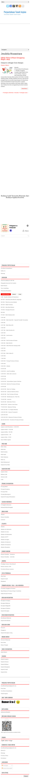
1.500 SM (3, 322)
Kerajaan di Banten (5, 608)
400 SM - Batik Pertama (7, 304)
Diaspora (3, 65)
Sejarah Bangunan (5, 667)
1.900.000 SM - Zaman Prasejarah (9, 412)
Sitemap (3, 273)
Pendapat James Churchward (8, 564)
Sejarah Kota (4, 672)
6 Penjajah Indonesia (6, 505)
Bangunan (3, 581)
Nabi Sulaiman (4, 457)
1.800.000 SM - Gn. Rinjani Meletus (9, 409)
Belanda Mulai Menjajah (7, 507)
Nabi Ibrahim (4, 452)
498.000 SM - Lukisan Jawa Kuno (9, 404)
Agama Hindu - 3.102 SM (7, 429)
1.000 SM (3, 317)
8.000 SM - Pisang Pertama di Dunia (10, 361)
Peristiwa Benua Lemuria (7, 569)
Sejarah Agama (4, 659)
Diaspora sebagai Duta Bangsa (12, 63)
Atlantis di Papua (5, 539)
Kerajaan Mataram (5, 603)
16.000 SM (3, 386)
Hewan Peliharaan (5, 640)
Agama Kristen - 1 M (6, 434)
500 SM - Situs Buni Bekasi (7, 307)
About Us (3, 750)
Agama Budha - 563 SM (6, 432)
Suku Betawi (4, 652)
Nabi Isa (3, 459)
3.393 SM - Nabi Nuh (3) (6, 343)
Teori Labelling (4, 288)
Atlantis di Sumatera (6, 544)
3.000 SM (3, 338)
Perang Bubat (4, 486)
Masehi (14, 294)
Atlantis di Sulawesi (6, 542)
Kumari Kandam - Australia (7, 557)
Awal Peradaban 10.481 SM (7, 280)
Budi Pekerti (4, 285)
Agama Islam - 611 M (6, 437)
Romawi (3, 627)
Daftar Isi (3, 271)
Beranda (16, 92)
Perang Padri (4, 491)
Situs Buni (3, 576)
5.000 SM (3, 350)
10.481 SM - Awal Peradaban (8, 371)
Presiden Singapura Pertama (8, 588)
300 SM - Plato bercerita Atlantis (9, 302)
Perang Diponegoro (6, 494)
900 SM (3, 312)
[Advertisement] (15, 31)
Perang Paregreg (5, 489)
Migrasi (7, 65)
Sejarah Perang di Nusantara (8, 497)
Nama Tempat (4, 645)
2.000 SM (3, 333)
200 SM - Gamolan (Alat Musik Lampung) (11, 299)
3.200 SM (3, 348)
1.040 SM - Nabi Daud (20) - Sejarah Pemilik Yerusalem (14, 320)
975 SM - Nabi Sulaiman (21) (8, 315)
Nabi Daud (3, 454)
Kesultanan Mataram (6, 618)
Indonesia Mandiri (5, 712)
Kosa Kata (3, 642)
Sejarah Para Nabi (5, 464)
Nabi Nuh (3, 449)
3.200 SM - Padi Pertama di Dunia (9, 340)
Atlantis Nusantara (5, 547)
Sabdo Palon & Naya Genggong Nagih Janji (12, 58)
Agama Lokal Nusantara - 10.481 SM (10, 427)
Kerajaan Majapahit (5, 605)
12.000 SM (3, 376)
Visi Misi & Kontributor (6, 268)
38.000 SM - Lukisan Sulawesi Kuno (10, 391)
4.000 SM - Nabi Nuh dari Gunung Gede (10, 345)
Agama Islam (4, 471)
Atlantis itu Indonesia (6, 529)
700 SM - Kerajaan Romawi (7, 309)
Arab (2, 479)
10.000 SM (3, 368)
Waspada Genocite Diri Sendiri (8, 283)
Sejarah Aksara (4, 661)
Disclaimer (3, 758)
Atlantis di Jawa (5, 532)
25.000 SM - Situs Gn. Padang (8, 389)
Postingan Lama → (24, 92)
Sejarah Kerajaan (5, 611)
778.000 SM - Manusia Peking (8, 407)
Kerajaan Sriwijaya (5, 600)
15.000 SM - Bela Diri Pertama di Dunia (10, 384)
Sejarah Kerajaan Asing (6, 632)
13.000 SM (3, 379)
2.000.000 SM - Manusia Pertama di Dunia (11, 417)
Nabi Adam (3, 446)
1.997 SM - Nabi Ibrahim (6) (7, 330)
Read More (24, 88)
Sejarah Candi (4, 578)
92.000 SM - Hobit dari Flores (8, 402)
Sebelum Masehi (6, 294)
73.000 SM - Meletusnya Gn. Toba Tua (10, 396)
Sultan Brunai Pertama (6, 593)
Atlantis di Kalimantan (6, 534)
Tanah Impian (4, 693)
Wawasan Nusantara (6, 290)
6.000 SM (3, 356)
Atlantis (3, 514)
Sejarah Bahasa (4, 664)
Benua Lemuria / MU (6, 566)
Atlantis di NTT (4, 537)
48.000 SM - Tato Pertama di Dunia (9, 394)
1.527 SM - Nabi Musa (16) (7, 325)
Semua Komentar (7, 768)
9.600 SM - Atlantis (5, 366)
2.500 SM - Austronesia (6, 335)
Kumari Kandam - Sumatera (8, 554)
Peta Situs (3, 688)
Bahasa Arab (4, 474)
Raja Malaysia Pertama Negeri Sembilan (11, 591)
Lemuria (3, 519)
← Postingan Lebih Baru (8, 92)
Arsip (20, 294)
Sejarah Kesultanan (5, 620)
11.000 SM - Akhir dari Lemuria (8, 373)
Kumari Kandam (5, 517)
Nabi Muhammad (5, 462)
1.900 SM (3, 327)
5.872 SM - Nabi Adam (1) (7, 353)
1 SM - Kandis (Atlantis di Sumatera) (9, 297)
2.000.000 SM (4, 414)
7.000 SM (3, 358)
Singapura (3, 630)
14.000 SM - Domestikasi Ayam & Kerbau (11, 381)
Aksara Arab (4, 477)
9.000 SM (3, 363)
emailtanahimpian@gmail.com (8, 686)
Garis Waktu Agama (6, 439)
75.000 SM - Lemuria (6, 399)
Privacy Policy (4, 755)
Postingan (5, 765)
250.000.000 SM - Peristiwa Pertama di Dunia (12, 420)
